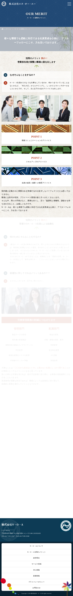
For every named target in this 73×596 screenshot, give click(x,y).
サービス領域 (36, 564)
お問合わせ (36, 588)
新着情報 (36, 576)
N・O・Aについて (36, 546)
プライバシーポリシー (36, 582)
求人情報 (36, 570)
